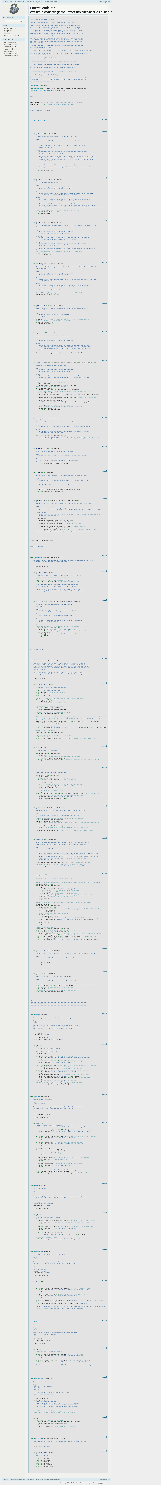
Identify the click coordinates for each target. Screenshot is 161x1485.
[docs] (104, 119)
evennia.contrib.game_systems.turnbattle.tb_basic (43, 1)
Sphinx (101, 1483)
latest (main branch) (10, 42)
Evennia (5, 1)
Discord (6, 35)
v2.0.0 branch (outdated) (11, 51)
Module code (14, 1)
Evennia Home (8, 30)
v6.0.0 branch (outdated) (11, 44)
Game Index (7, 34)
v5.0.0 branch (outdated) (11, 46)
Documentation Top (10, 28)
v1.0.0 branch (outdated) (11, 53)
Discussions (13, 35)
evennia (22, 1)
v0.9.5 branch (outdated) (11, 55)
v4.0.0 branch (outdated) (11, 48)
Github (6, 32)
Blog (19, 35)
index (108, 1)
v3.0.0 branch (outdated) (11, 50)
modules (102, 1)
